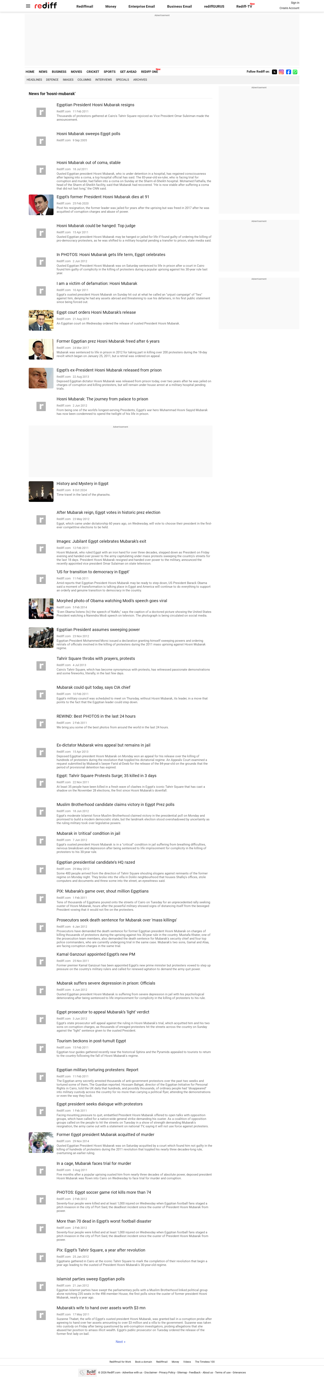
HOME (30, 72)
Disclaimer (150, 1372)
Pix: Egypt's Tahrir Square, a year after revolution (101, 1250)
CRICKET (93, 72)
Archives (140, 79)
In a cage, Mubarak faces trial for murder (94, 1163)
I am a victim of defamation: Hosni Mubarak (97, 283)
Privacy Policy (167, 1372)
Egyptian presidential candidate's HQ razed (96, 862)
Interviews (103, 79)
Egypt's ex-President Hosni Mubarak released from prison (109, 370)
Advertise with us (132, 1372)
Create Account (289, 8)
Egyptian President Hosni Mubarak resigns (95, 105)
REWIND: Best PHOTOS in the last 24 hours (96, 716)
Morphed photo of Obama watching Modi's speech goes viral (112, 600)
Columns (84, 79)
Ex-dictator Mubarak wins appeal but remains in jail (103, 745)
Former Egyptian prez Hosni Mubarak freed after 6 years (108, 341)
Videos (187, 1361)
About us (208, 1372)
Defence (52, 79)
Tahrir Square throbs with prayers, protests (96, 658)
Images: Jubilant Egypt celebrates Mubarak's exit (101, 541)
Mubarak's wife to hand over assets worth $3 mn (101, 1308)
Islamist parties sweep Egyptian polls (91, 1279)
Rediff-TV (244, 6)
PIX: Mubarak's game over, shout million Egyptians (103, 891)
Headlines (34, 79)
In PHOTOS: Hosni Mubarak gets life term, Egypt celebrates (111, 254)
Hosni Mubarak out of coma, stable (89, 162)
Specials (122, 79)
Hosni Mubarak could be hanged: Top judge (96, 225)
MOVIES (76, 72)
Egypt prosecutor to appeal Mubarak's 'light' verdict (103, 1012)
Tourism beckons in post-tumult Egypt (91, 1041)
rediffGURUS (214, 6)
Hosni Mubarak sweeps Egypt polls (88, 133)
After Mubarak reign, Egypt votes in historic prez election (108, 512)
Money (110, 6)
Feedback (195, 1372)
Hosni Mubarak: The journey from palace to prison (102, 399)
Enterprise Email (142, 6)
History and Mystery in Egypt (82, 483)
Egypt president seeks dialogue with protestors (100, 1104)
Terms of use (223, 1372)
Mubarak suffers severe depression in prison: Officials (106, 983)
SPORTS (110, 72)
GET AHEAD (128, 72)
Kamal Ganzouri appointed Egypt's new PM (96, 954)
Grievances (239, 1372)
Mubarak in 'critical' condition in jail (88, 833)
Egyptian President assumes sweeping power (98, 629)
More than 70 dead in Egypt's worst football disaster (104, 1221)
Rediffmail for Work (120, 1361)
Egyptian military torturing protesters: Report (97, 1069)
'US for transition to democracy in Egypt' (93, 572)
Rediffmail (84, 6)
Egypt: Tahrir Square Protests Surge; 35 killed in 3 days (106, 775)
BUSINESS (59, 72)
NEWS (43, 72)
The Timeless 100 (205, 1361)
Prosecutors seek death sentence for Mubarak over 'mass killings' (117, 920)
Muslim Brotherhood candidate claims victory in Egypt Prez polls (115, 804)
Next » (120, 1342)
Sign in (295, 2)
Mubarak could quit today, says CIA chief (93, 687)
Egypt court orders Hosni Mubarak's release (96, 312)
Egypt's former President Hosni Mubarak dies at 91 (103, 197)
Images (68, 79)
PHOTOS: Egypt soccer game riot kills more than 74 (104, 1192)
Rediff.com (113, 1372)
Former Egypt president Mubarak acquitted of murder (105, 1134)
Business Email (179, 6)
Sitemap (182, 1372)
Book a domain (143, 1361)
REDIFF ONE (149, 72)
